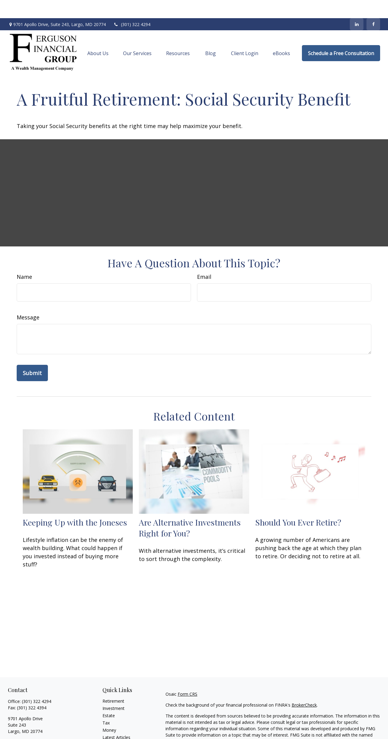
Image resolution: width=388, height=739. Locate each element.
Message (28, 299)
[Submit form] (32, 355)
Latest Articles (116, 719)
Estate (108, 697)
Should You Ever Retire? (298, 504)
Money (109, 712)
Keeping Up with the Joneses (75, 504)
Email (204, 258)
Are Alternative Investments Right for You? (190, 509)
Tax (106, 705)
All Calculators (116, 734)
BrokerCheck (304, 687)
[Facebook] (373, 6)
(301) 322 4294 (131, 6)
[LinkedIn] (356, 6)
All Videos (111, 726)
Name (24, 258)
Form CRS (187, 676)
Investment (113, 690)
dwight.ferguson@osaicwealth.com (42, 724)
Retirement (113, 683)
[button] (98, 35)
